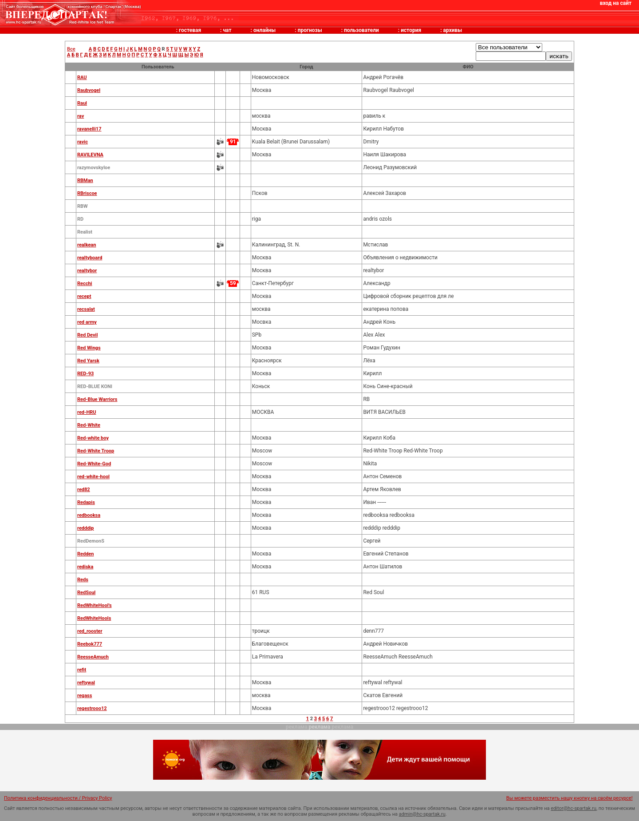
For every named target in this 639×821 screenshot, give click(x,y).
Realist (84, 232)
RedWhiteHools (94, 618)
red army (87, 322)
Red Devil (87, 335)
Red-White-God (94, 464)
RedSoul (86, 592)
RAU (82, 77)
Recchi (84, 283)
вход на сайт (615, 3)
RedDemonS (90, 541)
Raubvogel (88, 90)
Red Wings (89, 348)
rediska (85, 567)
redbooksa (88, 515)
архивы (452, 30)
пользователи (361, 30)
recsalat (86, 309)
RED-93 (85, 374)
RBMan (85, 180)
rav (80, 116)
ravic (82, 142)
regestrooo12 (92, 708)
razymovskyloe (93, 168)
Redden (85, 554)
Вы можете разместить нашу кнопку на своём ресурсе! (569, 798)
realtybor (87, 271)
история (411, 30)
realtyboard (89, 258)
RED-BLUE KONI (94, 386)
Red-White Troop (95, 451)
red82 (83, 489)
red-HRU (86, 412)
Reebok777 (89, 644)
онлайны (264, 30)
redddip (85, 528)
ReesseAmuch (93, 657)
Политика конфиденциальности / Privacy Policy (58, 798)
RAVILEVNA (90, 155)
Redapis (86, 502)
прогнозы (310, 30)
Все (71, 49)
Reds (82, 580)
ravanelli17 (89, 129)
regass (84, 695)
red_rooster (90, 631)
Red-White (88, 425)
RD (80, 219)
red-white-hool (93, 477)
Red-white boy (93, 438)
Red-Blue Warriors (97, 399)
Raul (82, 103)
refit (81, 670)
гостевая (190, 30)
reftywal (86, 683)
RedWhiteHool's (94, 605)
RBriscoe (87, 193)
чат (227, 30)
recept (84, 296)
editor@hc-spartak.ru (573, 808)
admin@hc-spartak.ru (422, 814)
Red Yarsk (88, 361)
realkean (86, 245)
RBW (82, 206)
